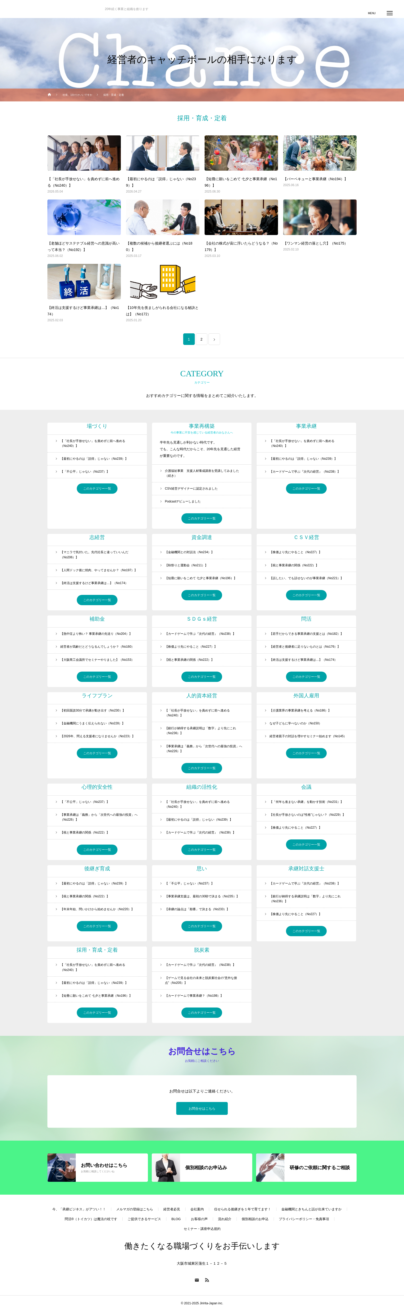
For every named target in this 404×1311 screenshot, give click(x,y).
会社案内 (197, 1209)
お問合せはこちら (202, 1109)
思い (202, 868)
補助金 (97, 619)
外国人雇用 (306, 695)
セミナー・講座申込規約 (202, 1229)
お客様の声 (199, 1219)
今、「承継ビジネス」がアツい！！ (79, 1209)
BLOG (176, 1219)
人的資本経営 (201, 695)
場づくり (97, 426)
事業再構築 (202, 426)
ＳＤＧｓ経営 (201, 619)
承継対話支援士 (306, 868)
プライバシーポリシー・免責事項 (304, 1219)
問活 (306, 619)
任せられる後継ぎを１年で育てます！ (242, 1209)
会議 (306, 787)
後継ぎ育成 (97, 868)
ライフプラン (97, 695)
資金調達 (201, 537)
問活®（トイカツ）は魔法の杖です (91, 1219)
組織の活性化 (201, 787)
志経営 (97, 537)
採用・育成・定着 (97, 950)
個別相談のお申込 (255, 1219)
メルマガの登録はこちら (134, 1209)
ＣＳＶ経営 (306, 537)
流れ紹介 (224, 1219)
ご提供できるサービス (144, 1219)
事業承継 (306, 426)
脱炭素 (201, 950)
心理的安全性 (97, 787)
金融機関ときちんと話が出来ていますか (311, 1209)
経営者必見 (171, 1209)
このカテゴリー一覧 (97, 488)
